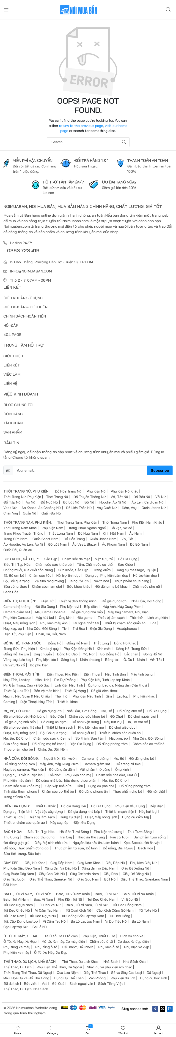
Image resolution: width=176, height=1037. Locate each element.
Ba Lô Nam (140, 921)
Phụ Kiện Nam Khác (147, 522)
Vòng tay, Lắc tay (17, 659)
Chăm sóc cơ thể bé (149, 744)
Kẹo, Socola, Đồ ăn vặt (142, 842)
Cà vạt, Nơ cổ (121, 528)
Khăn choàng (90, 659)
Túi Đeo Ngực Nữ (42, 916)
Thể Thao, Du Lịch (17, 967)
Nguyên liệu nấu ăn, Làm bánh (96, 842)
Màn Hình (42, 680)
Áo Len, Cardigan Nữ (148, 502)
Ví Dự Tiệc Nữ (116, 921)
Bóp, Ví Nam (43, 899)
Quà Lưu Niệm (68, 972)
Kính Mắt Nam (113, 533)
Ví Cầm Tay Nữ (54, 921)
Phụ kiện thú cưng (108, 832)
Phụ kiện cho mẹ (91, 727)
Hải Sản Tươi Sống (74, 832)
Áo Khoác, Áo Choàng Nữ (41, 508)
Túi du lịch (11, 983)
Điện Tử (47, 601)
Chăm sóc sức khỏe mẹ (51, 738)
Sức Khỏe (125, 564)
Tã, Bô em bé (13, 575)
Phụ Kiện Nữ (96, 491)
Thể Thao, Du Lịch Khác (80, 961)
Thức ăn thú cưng (91, 837)
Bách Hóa (10, 592)
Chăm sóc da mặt (76, 559)
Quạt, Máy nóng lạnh (19, 623)
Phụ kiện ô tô (108, 947)
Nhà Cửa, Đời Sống (146, 601)
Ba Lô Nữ (40, 927)
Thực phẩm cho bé (18, 749)
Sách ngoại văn (81, 983)
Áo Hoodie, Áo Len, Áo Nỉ (23, 544)
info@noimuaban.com (31, 271)
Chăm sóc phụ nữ (146, 586)
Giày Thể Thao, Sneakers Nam (144, 879)
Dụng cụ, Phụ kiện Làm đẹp (106, 575)
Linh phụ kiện (158, 617)
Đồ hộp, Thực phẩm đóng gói (26, 848)
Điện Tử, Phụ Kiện (17, 634)
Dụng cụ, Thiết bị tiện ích (23, 775)
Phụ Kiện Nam (52, 528)
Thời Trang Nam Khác (20, 528)
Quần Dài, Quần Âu (17, 550)
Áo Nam (135, 533)
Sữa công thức (15, 586)
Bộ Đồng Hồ (109, 654)
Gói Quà (58, 983)
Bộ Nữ (89, 502)
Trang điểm (102, 570)
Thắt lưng (101, 643)
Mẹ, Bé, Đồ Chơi (15, 738)
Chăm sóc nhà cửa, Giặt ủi (116, 775)
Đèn (80, 786)
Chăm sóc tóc (40, 575)
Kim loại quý (49, 648)
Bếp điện (91, 606)
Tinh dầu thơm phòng (20, 791)
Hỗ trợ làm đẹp (145, 575)
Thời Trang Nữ (57, 497)
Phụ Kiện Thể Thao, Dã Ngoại (59, 967)
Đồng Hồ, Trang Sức (131, 648)
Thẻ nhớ (136, 617)
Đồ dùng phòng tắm (112, 744)
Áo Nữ (31, 502)
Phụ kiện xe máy (16, 952)
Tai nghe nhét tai (86, 623)
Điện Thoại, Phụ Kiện (63, 674)
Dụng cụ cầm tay (135, 817)
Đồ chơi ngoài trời (142, 716)
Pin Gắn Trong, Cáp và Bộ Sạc (26, 685)
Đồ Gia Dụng (127, 559)
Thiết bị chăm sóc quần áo (125, 623)
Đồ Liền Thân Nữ (79, 508)
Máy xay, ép (12, 628)
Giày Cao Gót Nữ (52, 874)
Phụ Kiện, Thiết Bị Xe (99, 936)
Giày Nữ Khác (35, 863)
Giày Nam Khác (89, 863)
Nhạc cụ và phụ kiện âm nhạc (109, 967)
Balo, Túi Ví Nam (16, 899)
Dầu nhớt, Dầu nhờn (77, 947)
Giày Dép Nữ (115, 863)
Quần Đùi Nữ (51, 513)
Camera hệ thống (16, 606)
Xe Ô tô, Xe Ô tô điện (61, 936)
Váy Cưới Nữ (107, 508)
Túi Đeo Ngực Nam (18, 905)
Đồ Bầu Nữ (141, 497)
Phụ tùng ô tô (46, 947)
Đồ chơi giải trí (83, 733)
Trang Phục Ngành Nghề (87, 528)
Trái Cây (66, 837)
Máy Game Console (50, 612)
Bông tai (111, 659)
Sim (109, 696)
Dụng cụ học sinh (153, 978)
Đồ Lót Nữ (71, 502)
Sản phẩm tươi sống (150, 837)
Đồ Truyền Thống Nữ (89, 497)
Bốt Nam (10, 885)
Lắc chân (131, 654)
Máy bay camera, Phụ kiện (128, 612)
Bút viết (30, 983)
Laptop (122, 696)
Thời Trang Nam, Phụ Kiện (77, 522)
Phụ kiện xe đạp (136, 947)
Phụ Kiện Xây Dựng (130, 806)
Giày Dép (111, 874)
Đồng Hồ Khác (125, 643)
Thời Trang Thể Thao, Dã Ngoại (27, 972)
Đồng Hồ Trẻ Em (16, 654)
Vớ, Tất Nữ (119, 497)
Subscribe (160, 470)
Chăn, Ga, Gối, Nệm (51, 634)
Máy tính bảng (142, 674)
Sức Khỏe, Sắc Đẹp (73, 570)
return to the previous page (81, 126)
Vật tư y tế (104, 559)
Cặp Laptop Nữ (15, 927)
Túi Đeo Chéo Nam (101, 899)
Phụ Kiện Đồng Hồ (78, 648)
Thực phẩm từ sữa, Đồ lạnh (76, 848)
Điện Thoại (92, 674)
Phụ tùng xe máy (16, 947)
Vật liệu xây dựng (49, 811)
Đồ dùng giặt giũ (16, 842)
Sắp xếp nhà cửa (58, 786)
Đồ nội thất (156, 791)
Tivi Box (78, 628)
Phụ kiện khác (144, 696)
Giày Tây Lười (14, 879)
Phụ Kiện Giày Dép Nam (21, 868)
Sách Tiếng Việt (110, 983)
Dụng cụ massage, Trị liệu (136, 570)
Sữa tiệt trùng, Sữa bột (22, 853)
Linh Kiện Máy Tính (69, 685)
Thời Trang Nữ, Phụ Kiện (22, 497)
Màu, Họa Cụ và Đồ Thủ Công (26, 978)
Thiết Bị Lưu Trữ (16, 691)
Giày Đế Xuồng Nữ (135, 868)
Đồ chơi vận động (85, 722)
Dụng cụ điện (70, 817)
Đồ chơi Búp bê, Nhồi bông (24, 716)
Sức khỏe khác (78, 586)
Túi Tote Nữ (148, 910)
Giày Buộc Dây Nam (18, 874)
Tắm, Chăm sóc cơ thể (95, 564)
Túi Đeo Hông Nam (127, 905)
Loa (153, 623)
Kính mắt (104, 648)
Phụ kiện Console (17, 617)
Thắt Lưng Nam (60, 533)
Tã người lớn (79, 581)
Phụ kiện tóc (46, 659)
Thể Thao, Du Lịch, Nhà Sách (25, 989)
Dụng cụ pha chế (101, 786)
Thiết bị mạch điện (119, 811)
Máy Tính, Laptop (16, 680)
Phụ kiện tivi (69, 606)
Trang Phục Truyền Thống (23, 533)
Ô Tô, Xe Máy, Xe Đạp (20, 941)
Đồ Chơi (116, 716)
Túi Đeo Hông (119, 916)
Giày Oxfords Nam (84, 874)
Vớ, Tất (127, 539)
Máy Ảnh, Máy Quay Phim (122, 606)
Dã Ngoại (154, 972)
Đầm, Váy (129, 508)
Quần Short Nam (45, 539)
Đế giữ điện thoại (104, 691)
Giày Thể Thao (95, 972)
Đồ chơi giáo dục (122, 727)
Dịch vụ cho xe (131, 936)
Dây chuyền (43, 654)
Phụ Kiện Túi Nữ (70, 899)
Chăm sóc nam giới (47, 586)
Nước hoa (101, 581)
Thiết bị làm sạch (111, 617)
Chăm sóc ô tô (101, 941)
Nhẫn (141, 659)
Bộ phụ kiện (39, 665)
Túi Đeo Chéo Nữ (16, 910)
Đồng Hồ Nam (77, 643)
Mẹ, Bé (107, 711)
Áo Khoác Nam (113, 544)
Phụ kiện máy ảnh (54, 623)
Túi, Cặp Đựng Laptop (20, 921)
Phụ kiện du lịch (123, 978)
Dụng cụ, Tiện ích (16, 811)
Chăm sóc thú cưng (39, 837)
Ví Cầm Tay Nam (47, 910)
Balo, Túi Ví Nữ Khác (138, 894)
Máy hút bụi (45, 617)
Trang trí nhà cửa (16, 797)
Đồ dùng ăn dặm (53, 722)
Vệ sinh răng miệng (49, 581)
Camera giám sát (16, 612)
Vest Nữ (9, 508)
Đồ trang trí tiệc (128, 764)
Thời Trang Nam (114, 522)
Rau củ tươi (119, 837)
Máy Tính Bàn (115, 674)
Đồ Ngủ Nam (88, 533)
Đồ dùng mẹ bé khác (111, 586)
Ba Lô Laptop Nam (85, 921)
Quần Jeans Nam (103, 539)
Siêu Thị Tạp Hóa (16, 564)
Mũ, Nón (89, 654)
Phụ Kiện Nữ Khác (124, 491)
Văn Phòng (97, 978)
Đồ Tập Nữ (12, 502)
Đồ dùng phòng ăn (93, 791)
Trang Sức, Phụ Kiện (19, 648)
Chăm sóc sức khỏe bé (54, 564)
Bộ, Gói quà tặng (16, 581)
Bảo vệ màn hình (46, 691)
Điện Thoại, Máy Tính (36, 702)
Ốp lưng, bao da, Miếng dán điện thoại (117, 685)
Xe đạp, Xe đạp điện (133, 941)
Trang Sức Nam (15, 539)
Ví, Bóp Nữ (129, 899)
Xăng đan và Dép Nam (99, 868)
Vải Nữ (160, 497)
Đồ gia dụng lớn (114, 601)
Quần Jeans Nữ (154, 508)
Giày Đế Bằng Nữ (136, 874)
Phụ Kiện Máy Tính (87, 696)
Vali (44, 983)
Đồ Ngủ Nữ (49, 502)
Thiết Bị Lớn (13, 817)
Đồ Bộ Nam (139, 544)
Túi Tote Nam (13, 916)
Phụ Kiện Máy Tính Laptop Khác (105, 680)
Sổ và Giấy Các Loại (126, 972)
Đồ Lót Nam (57, 544)
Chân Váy (10, 513)
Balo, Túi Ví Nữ (106, 894)
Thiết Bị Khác (45, 806)
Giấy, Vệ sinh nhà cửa (51, 842)
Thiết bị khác (67, 702)
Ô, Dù (128, 659)
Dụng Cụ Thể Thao (69, 978)
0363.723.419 (23, 250)
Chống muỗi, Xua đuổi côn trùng (28, 570)
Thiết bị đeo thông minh (77, 601)
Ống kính (65, 617)
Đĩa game (85, 617)
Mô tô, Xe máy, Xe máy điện (63, 941)
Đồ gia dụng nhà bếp (87, 612)
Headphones (127, 628)
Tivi (64, 628)
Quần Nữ (29, 513)
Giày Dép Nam (61, 863)
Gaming (9, 702)
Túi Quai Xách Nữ (78, 910)
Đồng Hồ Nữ (152, 654)
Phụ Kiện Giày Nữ (143, 863)
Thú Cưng (11, 837)
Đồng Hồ (54, 643)
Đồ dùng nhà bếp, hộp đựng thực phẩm (66, 780)
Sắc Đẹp (50, 559)
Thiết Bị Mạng (75, 691)
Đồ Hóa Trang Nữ (68, 491)
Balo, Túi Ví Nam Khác (73, 894)
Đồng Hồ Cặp (67, 654)
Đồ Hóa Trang (74, 539)
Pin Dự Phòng (65, 680)
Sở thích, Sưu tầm (89, 738)
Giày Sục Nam (88, 879)
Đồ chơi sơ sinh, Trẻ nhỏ (22, 727)
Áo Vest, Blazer (84, 544)
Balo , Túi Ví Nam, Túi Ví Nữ (86, 905)
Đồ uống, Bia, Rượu (118, 848)
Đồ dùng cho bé (129, 711)
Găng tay (68, 659)
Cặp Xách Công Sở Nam (115, 910)
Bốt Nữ (110, 879)
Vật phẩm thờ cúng (95, 769)
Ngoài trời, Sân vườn (60, 758)
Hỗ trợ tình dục (68, 575)
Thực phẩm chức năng (131, 581)
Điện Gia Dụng (101, 628)
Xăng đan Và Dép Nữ (61, 868)
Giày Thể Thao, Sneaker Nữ (51, 879)
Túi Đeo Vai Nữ (49, 905)
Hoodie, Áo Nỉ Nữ (112, 502)
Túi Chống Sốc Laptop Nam (82, 916)
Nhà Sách (111, 961)
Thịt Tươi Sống (139, 832)
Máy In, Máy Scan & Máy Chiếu (26, 696)
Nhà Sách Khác (134, 961)
